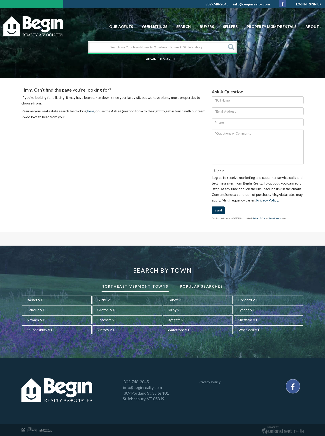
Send (218, 210)
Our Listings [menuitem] (154, 26)
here (90, 111)
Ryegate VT (177, 320)
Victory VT (106, 329)
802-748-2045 (216, 4)
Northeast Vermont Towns (135, 286)
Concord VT (248, 300)
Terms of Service (275, 218)
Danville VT (36, 310)
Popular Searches (201, 286)
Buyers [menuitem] (207, 26)
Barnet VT (35, 300)
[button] (231, 47)
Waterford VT (179, 329)
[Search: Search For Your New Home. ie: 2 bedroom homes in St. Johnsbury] (156, 47)
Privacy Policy (267, 200)
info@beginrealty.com (251, 4)
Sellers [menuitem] (230, 26)
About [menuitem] (313, 26)
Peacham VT (107, 320)
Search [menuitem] (183, 26)
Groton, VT (106, 310)
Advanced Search (160, 59)
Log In (301, 4)
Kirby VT (175, 310)
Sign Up (315, 4)
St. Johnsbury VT (40, 329)
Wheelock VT (249, 329)
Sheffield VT (248, 320)
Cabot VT (175, 300)
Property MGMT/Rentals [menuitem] (271, 26)
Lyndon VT (246, 310)
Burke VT (104, 300)
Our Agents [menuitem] (121, 26)
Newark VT (36, 320)
